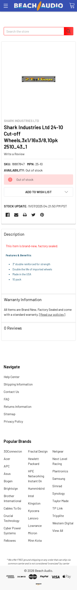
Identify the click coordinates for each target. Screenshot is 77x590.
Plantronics (60, 471)
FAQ (6, 399)
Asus (7, 473)
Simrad (57, 486)
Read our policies (52, 314)
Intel (31, 496)
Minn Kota (35, 540)
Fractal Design (38, 451)
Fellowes (10, 540)
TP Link (57, 508)
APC (7, 466)
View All (57, 530)
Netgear (57, 451)
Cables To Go (12, 508)
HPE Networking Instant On (36, 476)
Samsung (58, 478)
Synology (58, 493)
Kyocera (33, 511)
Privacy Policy (13, 421)
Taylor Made (60, 501)
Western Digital (62, 523)
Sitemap (9, 414)
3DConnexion (13, 451)
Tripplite (58, 516)
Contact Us (11, 392)
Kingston (34, 503)
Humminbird (36, 488)
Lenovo (33, 518)
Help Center (12, 377)
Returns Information (17, 406)
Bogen (8, 481)
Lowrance (35, 525)
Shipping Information (18, 384)
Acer (7, 459)
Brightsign (11, 488)
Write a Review (14, 154)
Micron (32, 533)
